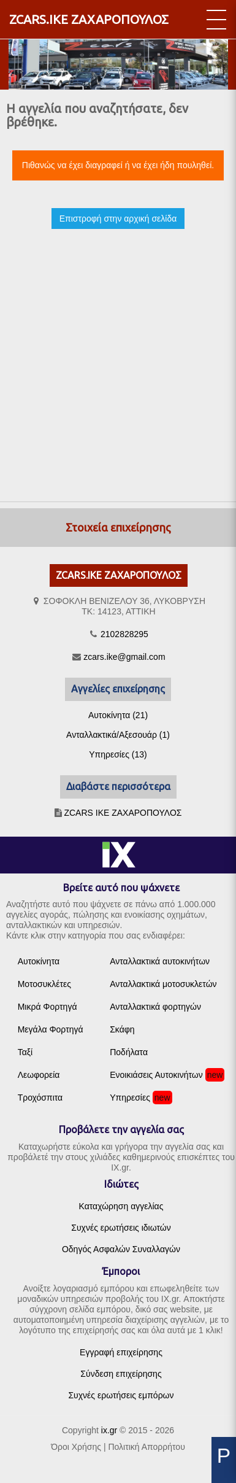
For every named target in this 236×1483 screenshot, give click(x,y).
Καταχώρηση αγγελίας (121, 1206)
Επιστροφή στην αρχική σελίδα (118, 218)
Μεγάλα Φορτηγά (50, 1029)
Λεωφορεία (39, 1075)
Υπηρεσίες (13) (118, 754)
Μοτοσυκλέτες (44, 984)
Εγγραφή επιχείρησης (121, 1352)
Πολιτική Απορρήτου (146, 1447)
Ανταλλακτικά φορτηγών (155, 1007)
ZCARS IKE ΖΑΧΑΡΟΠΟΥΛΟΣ (122, 813)
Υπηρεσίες (130, 1097)
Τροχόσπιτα (40, 1097)
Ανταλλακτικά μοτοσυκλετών (163, 984)
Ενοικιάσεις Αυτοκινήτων (156, 1075)
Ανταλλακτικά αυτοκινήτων (160, 961)
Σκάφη (122, 1029)
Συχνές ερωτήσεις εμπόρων (120, 1395)
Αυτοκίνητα (38, 961)
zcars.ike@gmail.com (124, 657)
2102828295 (124, 634)
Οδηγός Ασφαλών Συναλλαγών (121, 1249)
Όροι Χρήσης (76, 1447)
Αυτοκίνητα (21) (118, 715)
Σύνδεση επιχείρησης (120, 1374)
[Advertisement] (115, 354)
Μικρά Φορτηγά (47, 1007)
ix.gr (109, 1430)
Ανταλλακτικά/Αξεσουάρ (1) (118, 735)
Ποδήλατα (129, 1052)
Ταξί (25, 1052)
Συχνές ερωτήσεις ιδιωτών (120, 1228)
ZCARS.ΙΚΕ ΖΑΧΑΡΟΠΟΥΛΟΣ (89, 19)
